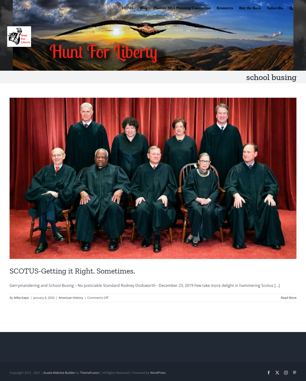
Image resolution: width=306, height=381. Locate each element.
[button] (291, 7)
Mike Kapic (21, 297)
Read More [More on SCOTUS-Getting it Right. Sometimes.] (288, 297)
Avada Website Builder (59, 372)
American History (71, 297)
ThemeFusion (89, 372)
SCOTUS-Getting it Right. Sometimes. (72, 270)
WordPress (158, 372)
